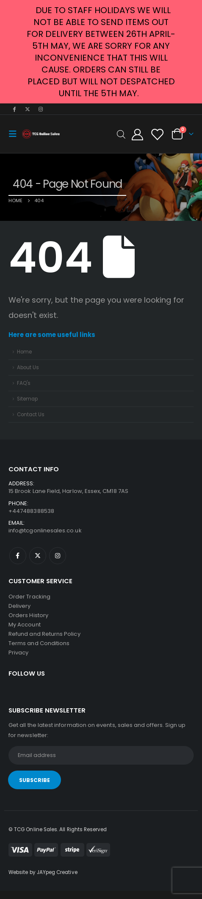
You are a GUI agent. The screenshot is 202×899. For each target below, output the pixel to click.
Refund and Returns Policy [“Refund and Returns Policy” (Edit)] (44, 634)
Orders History (28, 615)
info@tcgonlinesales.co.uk (45, 530)
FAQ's (23, 383)
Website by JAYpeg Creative (42, 872)
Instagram (57, 555)
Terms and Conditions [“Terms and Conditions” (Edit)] (38, 643)
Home (24, 351)
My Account (24, 625)
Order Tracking (29, 597)
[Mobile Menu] (15, 134)
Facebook (17, 555)
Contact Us (30, 414)
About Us (28, 367)
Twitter (37, 555)
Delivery (19, 606)
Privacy (18, 653)
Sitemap (27, 398)
